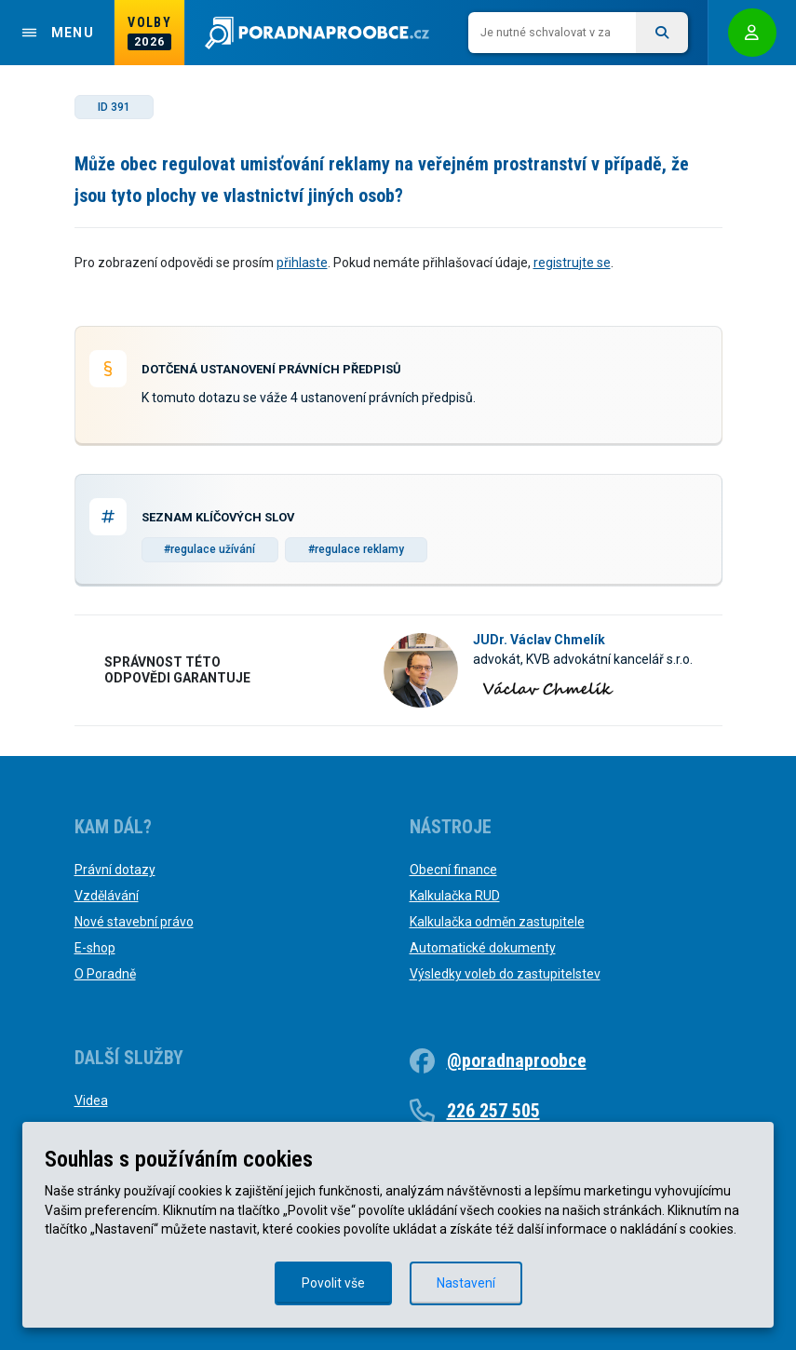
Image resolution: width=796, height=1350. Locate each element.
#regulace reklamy (356, 549)
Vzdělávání (106, 895)
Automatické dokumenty (483, 947)
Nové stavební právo (134, 921)
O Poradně (105, 973)
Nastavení (466, 1283)
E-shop (94, 947)
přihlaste (302, 262)
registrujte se (572, 262)
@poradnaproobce (517, 1060)
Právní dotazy (114, 869)
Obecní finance (453, 869)
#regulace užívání (209, 549)
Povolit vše (333, 1283)
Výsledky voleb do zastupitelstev (505, 973)
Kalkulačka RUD (455, 895)
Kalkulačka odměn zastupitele (497, 921)
